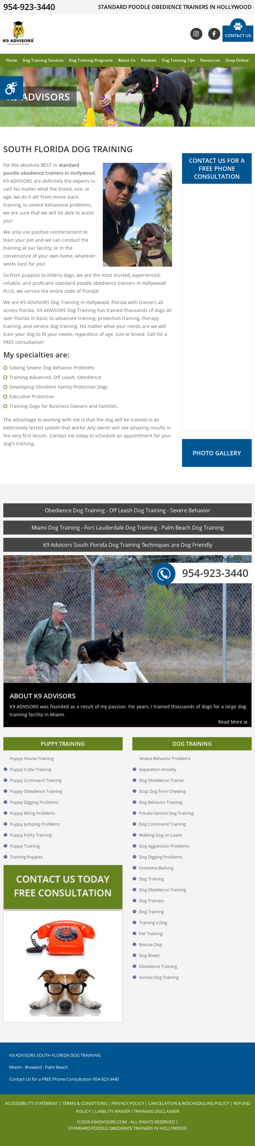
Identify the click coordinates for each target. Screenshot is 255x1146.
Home (11, 60)
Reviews (149, 60)
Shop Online (237, 60)
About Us (127, 60)
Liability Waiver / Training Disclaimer (137, 1111)
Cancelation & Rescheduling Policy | (190, 1103)
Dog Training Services (43, 60)
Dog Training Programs (91, 60)
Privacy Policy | (129, 1103)
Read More (232, 722)
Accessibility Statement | (33, 1103)
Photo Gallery (217, 453)
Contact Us (238, 35)
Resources (210, 60)
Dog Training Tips (178, 60)
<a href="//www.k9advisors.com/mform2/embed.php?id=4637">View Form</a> (217, 307)
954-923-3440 (206, 573)
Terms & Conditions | (86, 1103)
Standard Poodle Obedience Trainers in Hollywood (127, 1128)
